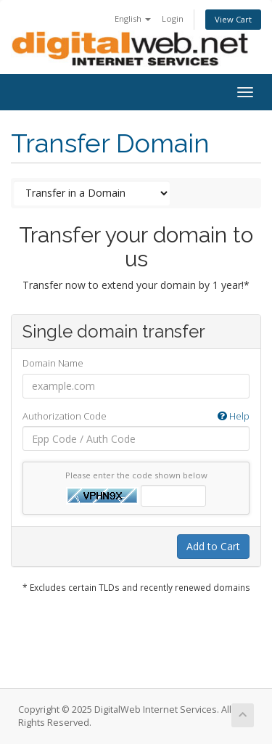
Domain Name (52, 362)
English (133, 18)
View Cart (233, 19)
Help (234, 415)
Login (173, 18)
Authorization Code (136, 416)
